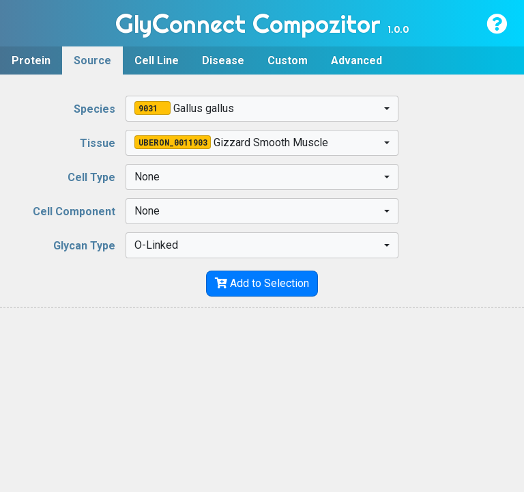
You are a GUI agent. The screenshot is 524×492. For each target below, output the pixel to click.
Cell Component (74, 211)
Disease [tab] (223, 60)
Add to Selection (262, 283)
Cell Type (91, 177)
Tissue (97, 143)
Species (94, 108)
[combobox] (262, 109)
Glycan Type (84, 245)
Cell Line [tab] (156, 60)
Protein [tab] (31, 60)
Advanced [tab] (356, 60)
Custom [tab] (287, 60)
